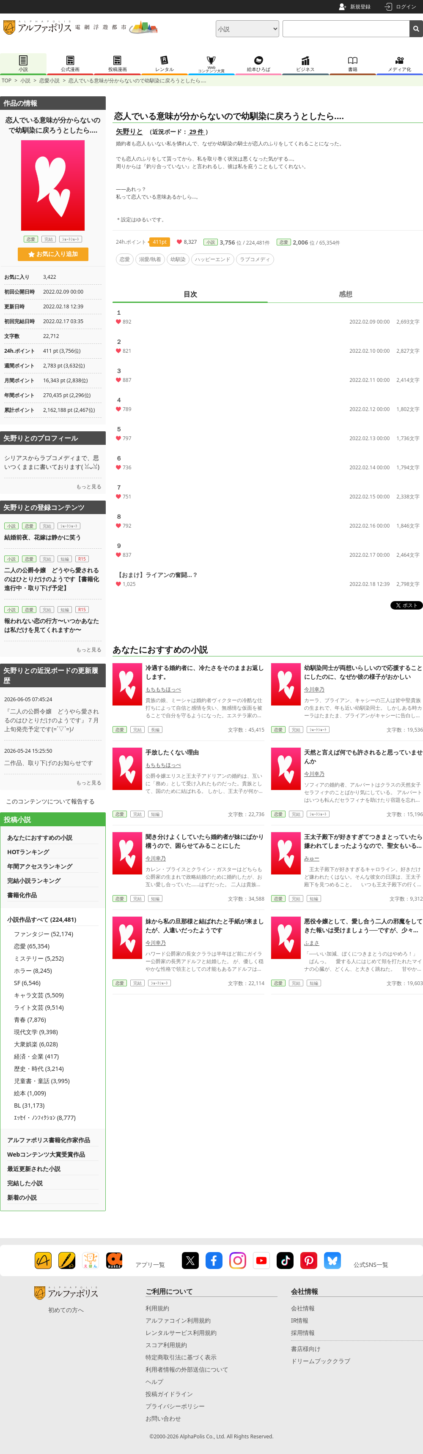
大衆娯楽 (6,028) (36, 1044)
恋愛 (284, 242)
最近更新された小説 (33, 1169)
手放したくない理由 (172, 752)
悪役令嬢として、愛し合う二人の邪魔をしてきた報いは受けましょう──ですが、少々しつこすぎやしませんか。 (363, 930)
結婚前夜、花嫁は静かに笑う (42, 537)
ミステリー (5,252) (39, 958)
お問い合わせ (163, 1418)
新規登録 (360, 6)
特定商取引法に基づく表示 (181, 1357)
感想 (345, 294)
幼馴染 (178, 259)
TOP (6, 80)
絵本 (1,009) (30, 1093)
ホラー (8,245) (33, 971)
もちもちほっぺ (163, 689)
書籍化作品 (22, 895)
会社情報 (303, 1308)
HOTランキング (28, 852)
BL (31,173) (29, 1105)
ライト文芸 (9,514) (39, 1007)
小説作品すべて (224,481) (41, 919)
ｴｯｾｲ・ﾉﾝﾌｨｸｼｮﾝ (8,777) (45, 1118)
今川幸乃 (314, 689)
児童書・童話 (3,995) (42, 1081)
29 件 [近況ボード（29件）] (196, 132)
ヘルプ (154, 1382)
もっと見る (89, 486)
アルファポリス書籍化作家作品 (48, 1140)
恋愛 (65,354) (31, 946)
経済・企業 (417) (36, 1056)
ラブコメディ (255, 259)
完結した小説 (25, 1183)
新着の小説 (22, 1197)
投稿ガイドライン (169, 1394)
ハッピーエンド (213, 259)
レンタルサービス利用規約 (181, 1333)
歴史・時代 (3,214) (39, 1069)
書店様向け (306, 1349)
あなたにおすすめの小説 (39, 837)
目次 (190, 294)
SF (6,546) (27, 983)
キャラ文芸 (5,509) (39, 995)
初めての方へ (66, 1310)
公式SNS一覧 (371, 1265)
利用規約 (157, 1308)
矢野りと (129, 131)
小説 (25, 80)
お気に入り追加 (53, 254)
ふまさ (311, 942)
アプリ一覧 (150, 1265)
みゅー (311, 858)
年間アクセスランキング (39, 866)
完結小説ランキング (33, 881)
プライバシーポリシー (175, 1406)
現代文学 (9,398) (36, 1032)
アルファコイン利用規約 (178, 1320)
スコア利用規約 (166, 1345)
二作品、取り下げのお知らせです (48, 763)
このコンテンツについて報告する (50, 801)
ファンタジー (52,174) (43, 934)
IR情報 (299, 1320)
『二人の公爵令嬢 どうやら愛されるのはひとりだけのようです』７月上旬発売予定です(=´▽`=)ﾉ (51, 720)
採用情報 (303, 1333)
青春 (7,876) (30, 1020)
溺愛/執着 (150, 259)
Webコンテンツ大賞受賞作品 (46, 1154)
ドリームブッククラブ (320, 1361)
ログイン (406, 6)
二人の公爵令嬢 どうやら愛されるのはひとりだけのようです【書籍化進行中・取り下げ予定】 (51, 579)
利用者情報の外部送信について (187, 1369)
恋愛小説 (49, 80)
